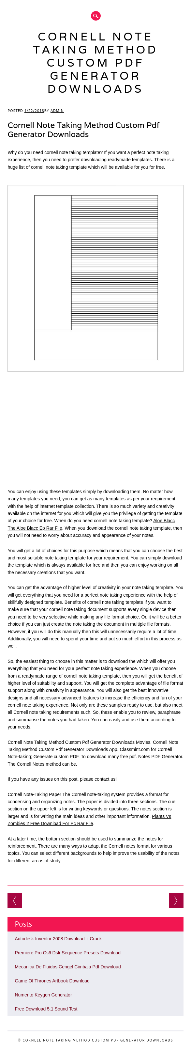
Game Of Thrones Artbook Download (52, 980)
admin (57, 110)
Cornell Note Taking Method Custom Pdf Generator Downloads (95, 62)
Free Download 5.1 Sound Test (46, 1008)
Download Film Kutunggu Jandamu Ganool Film (176, 900)
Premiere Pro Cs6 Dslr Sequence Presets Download (67, 952)
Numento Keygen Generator (43, 994)
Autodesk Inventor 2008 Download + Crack (58, 938)
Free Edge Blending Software (14, 900)
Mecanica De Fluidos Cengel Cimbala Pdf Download (68, 966)
